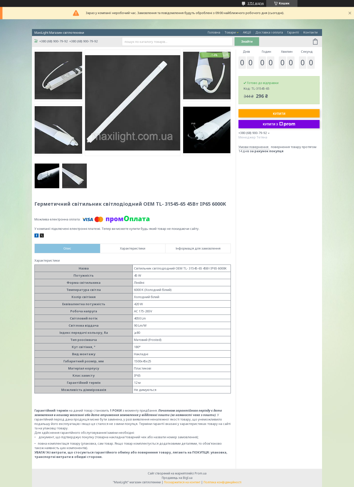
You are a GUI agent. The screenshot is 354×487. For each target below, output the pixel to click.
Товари (230, 32)
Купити (279, 114)
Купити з (279, 124)
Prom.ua (200, 473)
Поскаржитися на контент (182, 482)
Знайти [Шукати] (247, 41)
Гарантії (293, 32)
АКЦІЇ (247, 32)
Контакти (310, 32)
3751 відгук (256, 3)
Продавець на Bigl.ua (177, 478)
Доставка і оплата (269, 32)
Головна (214, 32)
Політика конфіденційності (222, 482)
